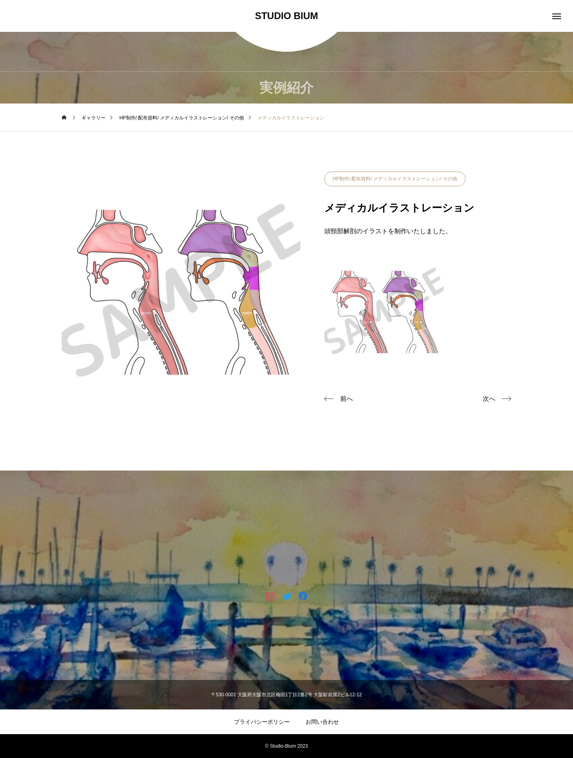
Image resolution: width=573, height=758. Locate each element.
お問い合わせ (322, 722)
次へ (489, 398)
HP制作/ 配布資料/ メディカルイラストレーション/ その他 (395, 179)
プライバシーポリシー (262, 722)
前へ (346, 398)
